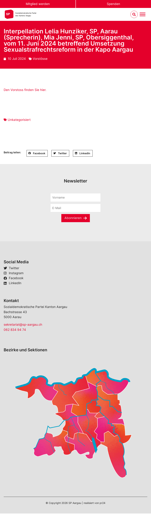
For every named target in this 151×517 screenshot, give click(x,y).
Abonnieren (73, 218)
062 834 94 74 (15, 330)
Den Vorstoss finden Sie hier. (25, 90)
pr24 (102, 502)
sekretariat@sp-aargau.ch (23, 324)
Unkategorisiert (19, 120)
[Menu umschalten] (142, 14)
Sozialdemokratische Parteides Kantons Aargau (25, 14)
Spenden (113, 4)
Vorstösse (40, 59)
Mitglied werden (38, 4)
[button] (37, 153)
